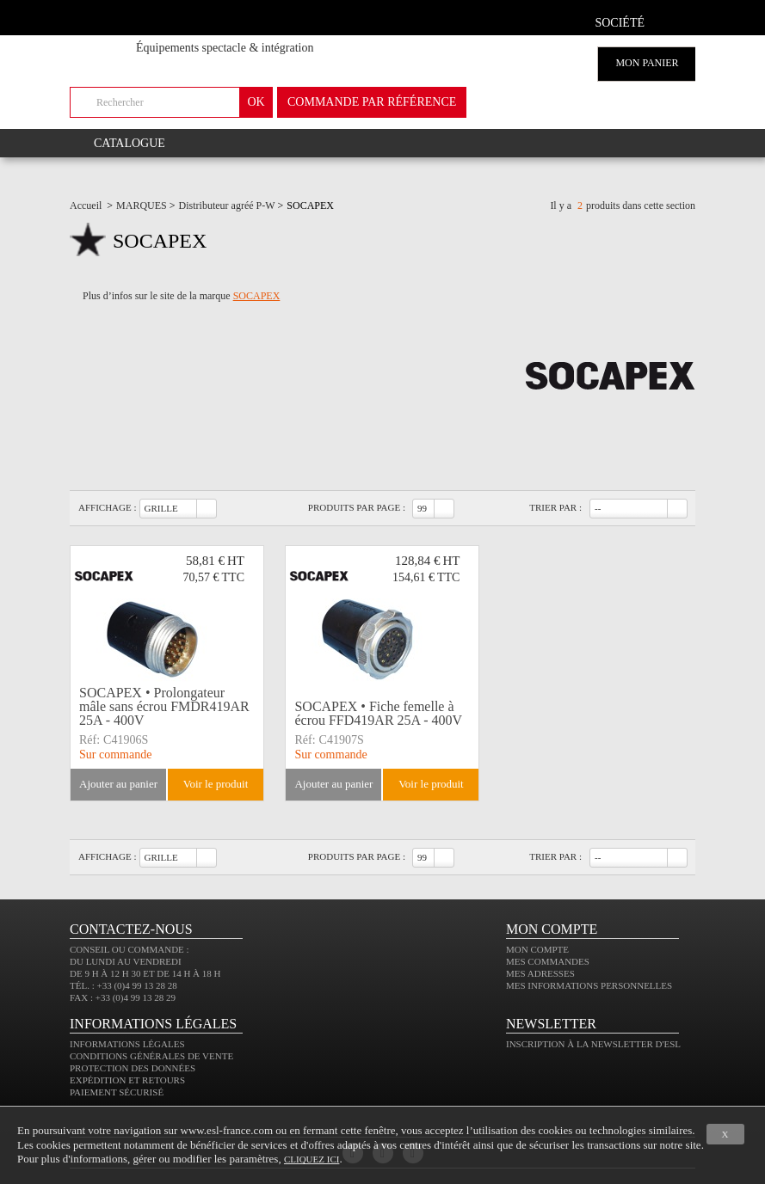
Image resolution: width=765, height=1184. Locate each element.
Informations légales (127, 1044)
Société (620, 22)
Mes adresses (540, 973)
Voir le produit (216, 783)
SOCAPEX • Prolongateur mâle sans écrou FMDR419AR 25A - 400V (164, 706)
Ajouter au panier (118, 783)
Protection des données (132, 1068)
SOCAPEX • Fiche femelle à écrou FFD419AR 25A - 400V (378, 713)
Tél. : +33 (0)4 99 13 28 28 (123, 985)
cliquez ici (311, 1159)
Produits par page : (356, 507)
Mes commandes (547, 961)
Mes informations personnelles (589, 985)
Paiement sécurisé (116, 1092)
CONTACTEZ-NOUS (131, 929)
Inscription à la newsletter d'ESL (593, 1044)
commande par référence (371, 101)
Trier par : (555, 507)
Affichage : (107, 507)
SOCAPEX (257, 296)
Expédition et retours (127, 1080)
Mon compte (537, 949)
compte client (676, 20)
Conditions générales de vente (151, 1056)
